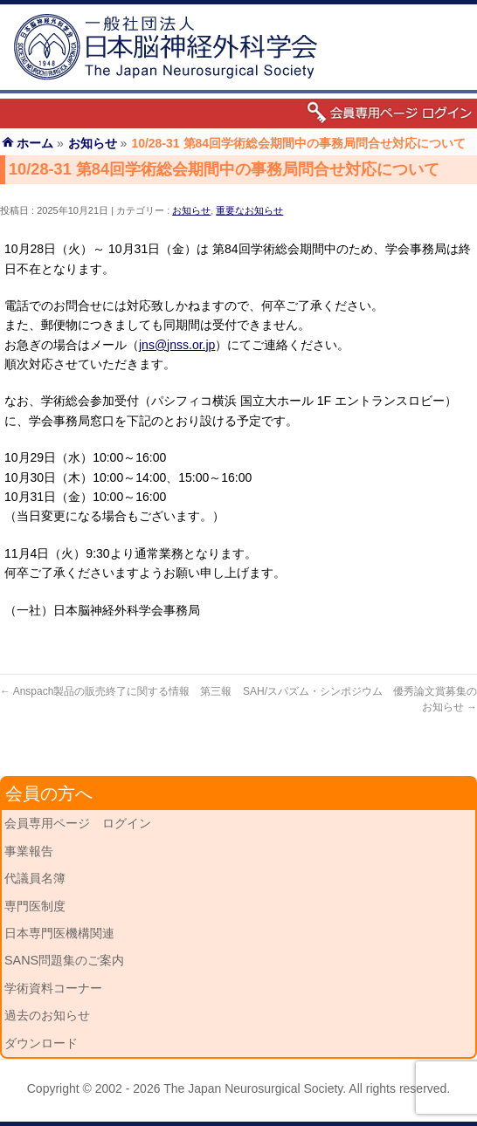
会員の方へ (49, 793)
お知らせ (191, 210)
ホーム (35, 143)
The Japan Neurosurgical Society (252, 1088)
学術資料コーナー (53, 988)
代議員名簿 (35, 878)
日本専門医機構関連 (59, 933)
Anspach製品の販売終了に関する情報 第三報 (116, 691)
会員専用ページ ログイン (77, 823)
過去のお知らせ (47, 1015)
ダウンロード (41, 1043)
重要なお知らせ (249, 210)
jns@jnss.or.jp (177, 345)
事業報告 (28, 851)
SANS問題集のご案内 (64, 960)
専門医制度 (35, 906)
